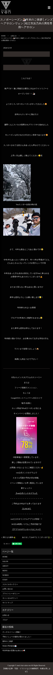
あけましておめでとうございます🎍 (36, 537)
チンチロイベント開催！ (11, 632)
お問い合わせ (7, 589)
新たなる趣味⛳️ (9, 537)
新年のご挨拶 (7, 641)
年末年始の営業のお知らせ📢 (13, 650)
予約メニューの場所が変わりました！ (17, 637)
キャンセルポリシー (10, 598)
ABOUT (5, 566)
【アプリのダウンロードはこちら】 (26, 529)
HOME (3, 36)
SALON (5, 561)
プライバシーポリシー (11, 594)
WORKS (5, 575)
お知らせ (14, 36)
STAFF (4, 580)
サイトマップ (7, 603)
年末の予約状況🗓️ (9, 646)
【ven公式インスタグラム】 (26, 493)
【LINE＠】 (26, 509)
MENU (4, 571)
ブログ (5, 620)
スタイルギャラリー (10, 584)
